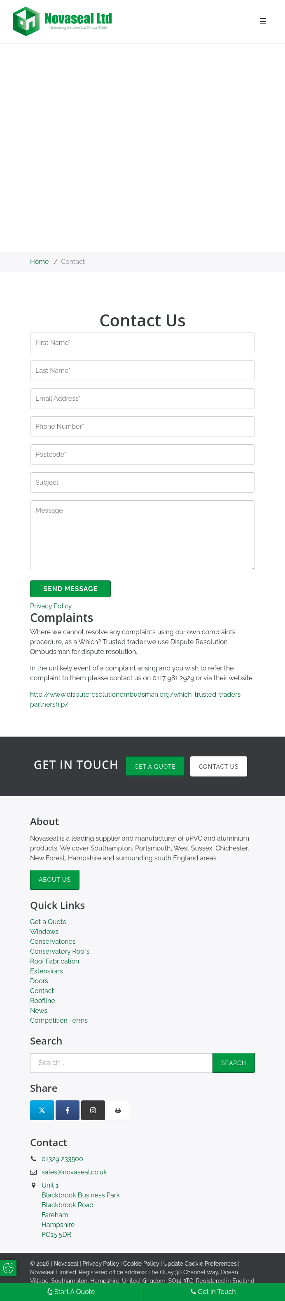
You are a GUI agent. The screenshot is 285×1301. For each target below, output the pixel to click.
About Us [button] (55, 880)
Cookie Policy (141, 1264)
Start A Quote (71, 1292)
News (38, 1011)
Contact (42, 991)
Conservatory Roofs (59, 952)
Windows (44, 932)
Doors (39, 981)
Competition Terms (59, 1021)
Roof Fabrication (54, 962)
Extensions (46, 971)
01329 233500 (62, 1159)
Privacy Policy (51, 606)
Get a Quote (154, 766)
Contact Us (219, 766)
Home (39, 262)
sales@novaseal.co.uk (74, 1172)
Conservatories (53, 942)
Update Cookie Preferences (200, 1264)
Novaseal (66, 1264)
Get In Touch (213, 1292)
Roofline (42, 1001)
